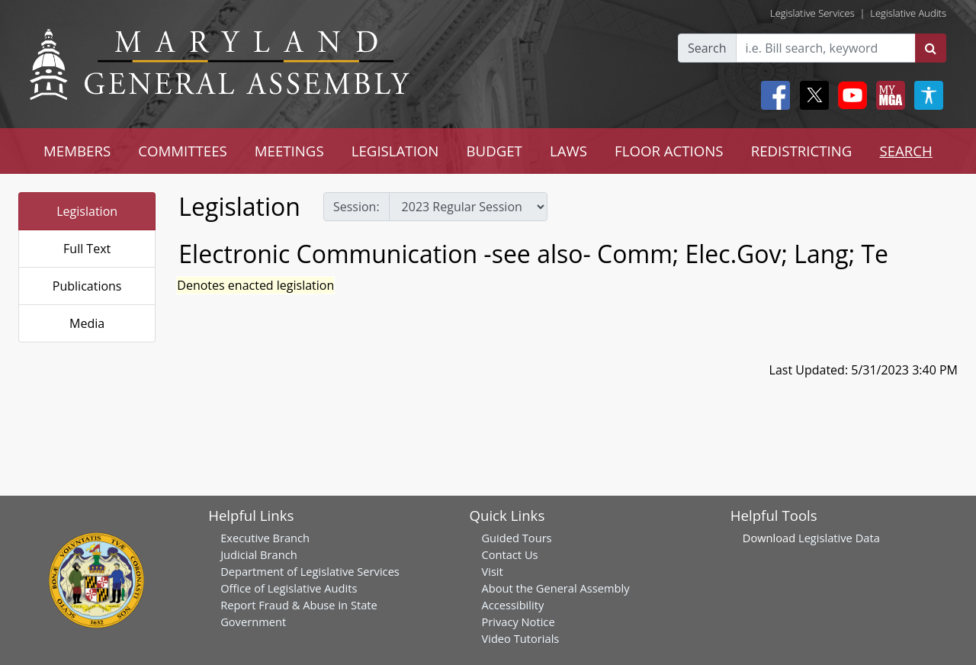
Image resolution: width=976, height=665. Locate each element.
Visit (491, 571)
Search (707, 48)
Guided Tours (516, 537)
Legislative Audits (908, 13)
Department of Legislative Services (310, 571)
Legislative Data (839, 537)
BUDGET (494, 150)
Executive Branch (265, 537)
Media (86, 323)
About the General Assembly (555, 588)
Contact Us (509, 554)
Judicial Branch (258, 554)
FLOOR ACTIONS (669, 150)
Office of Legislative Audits (288, 588)
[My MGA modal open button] (887, 95)
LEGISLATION (395, 150)
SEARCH (905, 150)
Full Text (87, 248)
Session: (356, 206)
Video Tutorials (520, 638)
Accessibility (512, 604)
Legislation (86, 211)
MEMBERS (77, 150)
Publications (87, 286)
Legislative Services (812, 13)
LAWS (568, 150)
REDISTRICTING (801, 150)
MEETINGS (289, 150)
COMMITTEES (182, 150)
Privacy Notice (517, 621)
